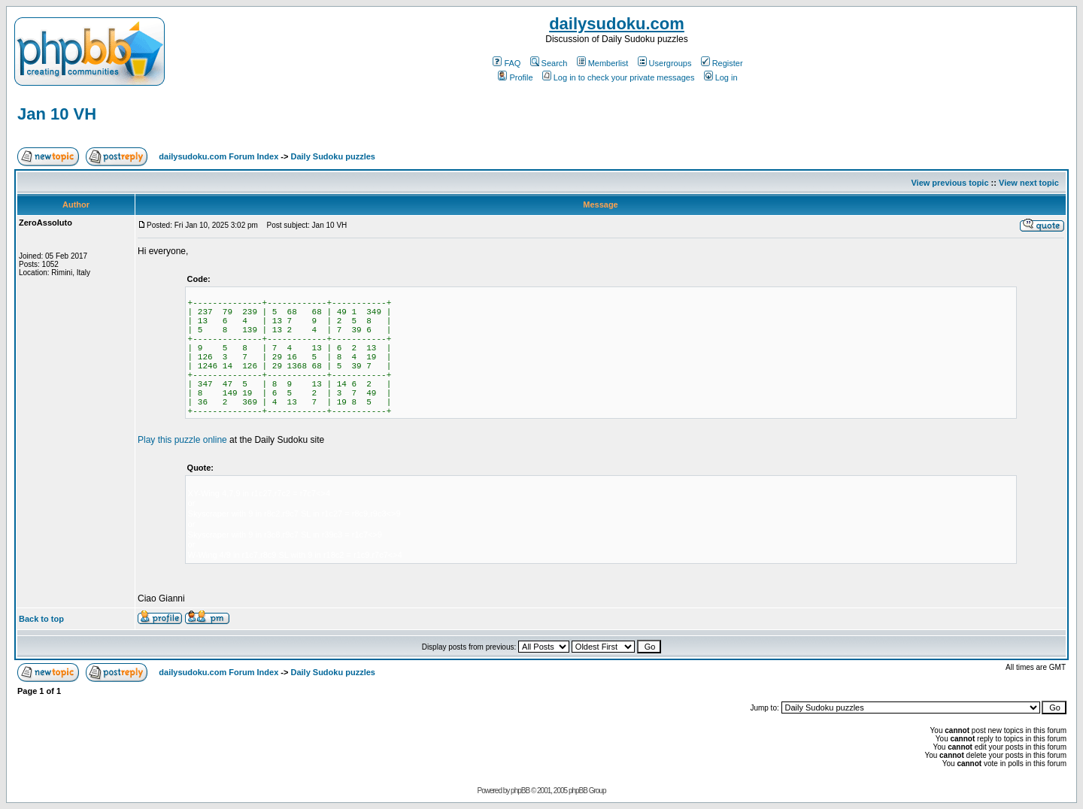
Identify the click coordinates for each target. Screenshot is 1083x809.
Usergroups (665, 63)
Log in (721, 77)
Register (722, 63)
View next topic (1029, 182)
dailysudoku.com (616, 23)
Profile (515, 77)
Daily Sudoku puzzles (332, 156)
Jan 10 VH (56, 114)
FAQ (506, 63)
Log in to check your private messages (618, 77)
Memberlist (603, 63)
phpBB (520, 790)
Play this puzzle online (182, 440)
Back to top (41, 618)
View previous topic (949, 182)
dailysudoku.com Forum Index (218, 156)
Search (549, 63)
